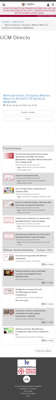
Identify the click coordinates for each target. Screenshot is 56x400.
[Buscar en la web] (53, 4)
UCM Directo (18, 22)
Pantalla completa (28, 112)
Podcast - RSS (44, 250)
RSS (28, 396)
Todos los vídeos (43, 351)
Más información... (22, 300)
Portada (5, 22)
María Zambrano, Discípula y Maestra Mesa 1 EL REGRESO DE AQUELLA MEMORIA (26, 99)
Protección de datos (28, 393)
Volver (27, 119)
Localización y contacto (28, 389)
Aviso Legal (28, 391)
